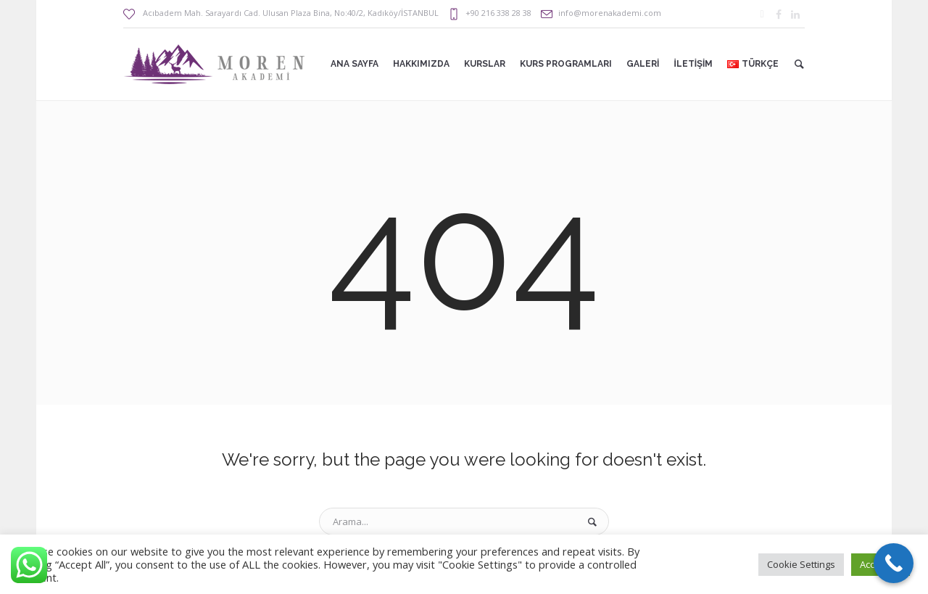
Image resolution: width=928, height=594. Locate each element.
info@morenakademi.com (609, 12)
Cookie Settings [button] (801, 564)
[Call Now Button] (894, 563)
